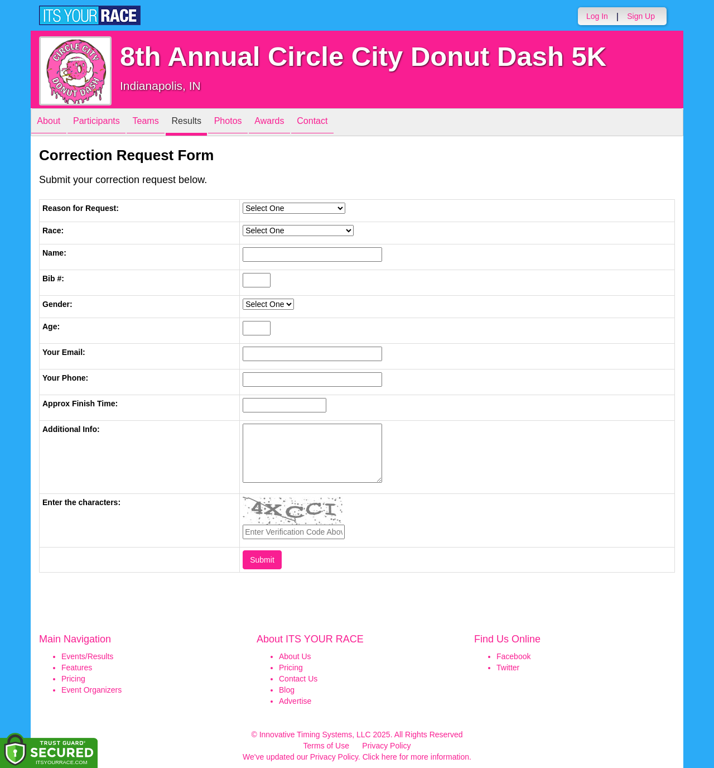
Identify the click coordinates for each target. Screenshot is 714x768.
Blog (287, 689)
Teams (162, 123)
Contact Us (298, 678)
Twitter (507, 667)
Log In (597, 16)
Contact (355, 123)
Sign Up (641, 16)
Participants (106, 123)
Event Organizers (91, 689)
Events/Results (87, 656)
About (52, 123)
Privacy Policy (386, 745)
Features (76, 667)
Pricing (73, 678)
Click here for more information (416, 756)
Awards (305, 123)
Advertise (295, 701)
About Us (295, 656)
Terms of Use (326, 745)
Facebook (513, 656)
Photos (257, 123)
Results (209, 123)
